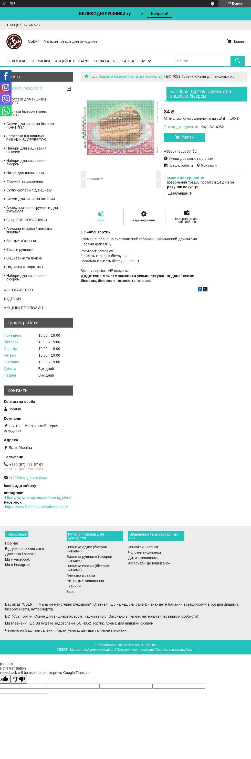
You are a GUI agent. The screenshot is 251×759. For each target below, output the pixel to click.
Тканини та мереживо (24, 181)
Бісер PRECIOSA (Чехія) (26, 220)
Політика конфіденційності (174, 649)
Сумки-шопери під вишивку (29, 190)
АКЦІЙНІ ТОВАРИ (72, 61)
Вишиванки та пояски (24, 258)
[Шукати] (238, 61)
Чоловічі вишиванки (144, 552)
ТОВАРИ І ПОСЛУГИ (23, 88)
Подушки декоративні (25, 267)
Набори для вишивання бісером (26, 162)
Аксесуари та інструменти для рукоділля (32, 209)
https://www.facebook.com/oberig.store (36, 507)
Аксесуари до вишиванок (149, 563)
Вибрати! (159, 14)
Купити (187, 137)
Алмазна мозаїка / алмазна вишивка (29, 230)
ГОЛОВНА (15, 61)
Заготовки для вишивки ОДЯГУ (26, 101)
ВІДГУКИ (12, 299)
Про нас (12, 543)
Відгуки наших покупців (24, 549)
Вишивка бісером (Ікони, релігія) (26, 113)
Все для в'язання (21, 241)
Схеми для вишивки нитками (30, 199)
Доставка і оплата (20, 554)
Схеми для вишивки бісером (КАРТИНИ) (30, 125)
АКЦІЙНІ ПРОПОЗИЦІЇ (25, 307)
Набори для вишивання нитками (26, 150)
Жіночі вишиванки (143, 547)
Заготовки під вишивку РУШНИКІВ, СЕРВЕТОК (26, 138)
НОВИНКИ (40, 61)
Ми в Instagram (17, 565)
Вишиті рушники (20, 249)
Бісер (71, 592)
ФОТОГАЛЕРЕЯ (18, 290)
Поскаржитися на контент (135, 649)
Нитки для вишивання (25, 173)
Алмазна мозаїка (81, 575)
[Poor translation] (19, 679)
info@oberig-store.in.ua (28, 477)
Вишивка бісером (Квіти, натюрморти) (130, 76)
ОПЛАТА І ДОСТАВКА (114, 61)
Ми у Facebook (17, 559)
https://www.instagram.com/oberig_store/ (38, 497)
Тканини (74, 586)
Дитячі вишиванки (143, 558)
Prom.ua (150, 645)
